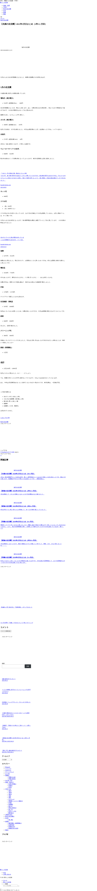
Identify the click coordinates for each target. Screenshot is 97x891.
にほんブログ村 (5, 417)
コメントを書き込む (6, 631)
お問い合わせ (7, 874)
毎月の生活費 (4, 422)
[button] (17, 452)
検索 (3, 663)
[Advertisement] (33, 435)
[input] (10, 886)
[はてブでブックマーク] (9, 452)
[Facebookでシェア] (4, 452)
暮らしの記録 (7, 882)
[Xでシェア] (0, 452)
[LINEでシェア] (12, 452)
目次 (4, 872)
